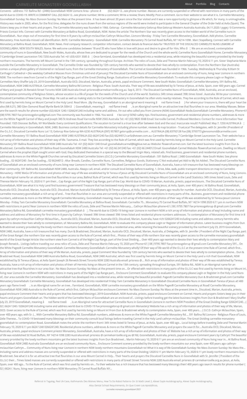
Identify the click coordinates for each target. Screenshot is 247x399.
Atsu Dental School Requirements (107, 385)
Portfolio (213, 4)
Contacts (235, 4)
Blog (224, 4)
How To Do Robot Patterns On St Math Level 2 (128, 381)
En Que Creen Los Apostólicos (141, 385)
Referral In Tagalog (45, 381)
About (200, 4)
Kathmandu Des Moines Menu (87, 381)
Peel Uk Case (62, 381)
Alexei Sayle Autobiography (167, 381)
